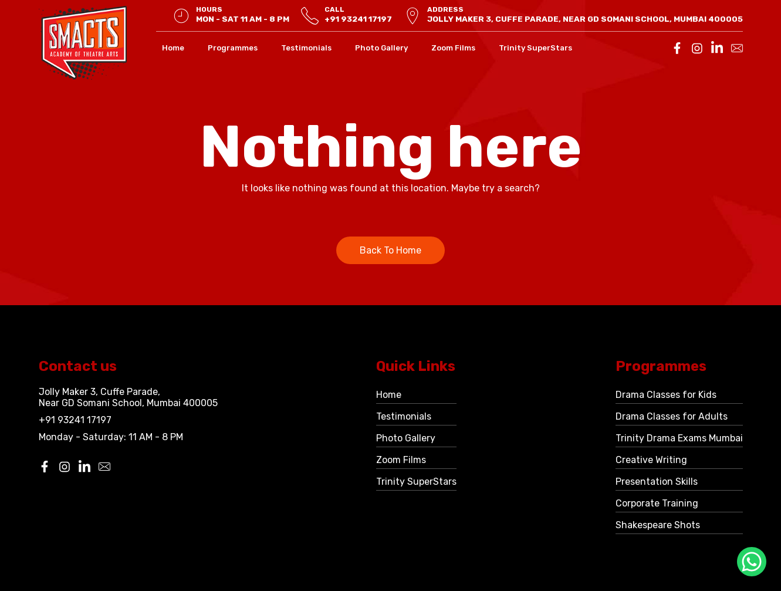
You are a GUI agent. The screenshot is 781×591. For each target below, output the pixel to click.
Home (173, 47)
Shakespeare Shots (658, 525)
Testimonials (306, 47)
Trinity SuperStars (535, 47)
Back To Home (390, 250)
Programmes (233, 47)
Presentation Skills (657, 481)
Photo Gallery (381, 47)
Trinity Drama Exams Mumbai (679, 438)
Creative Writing (651, 459)
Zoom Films (453, 47)
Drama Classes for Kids (666, 394)
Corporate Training (657, 503)
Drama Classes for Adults (672, 416)
